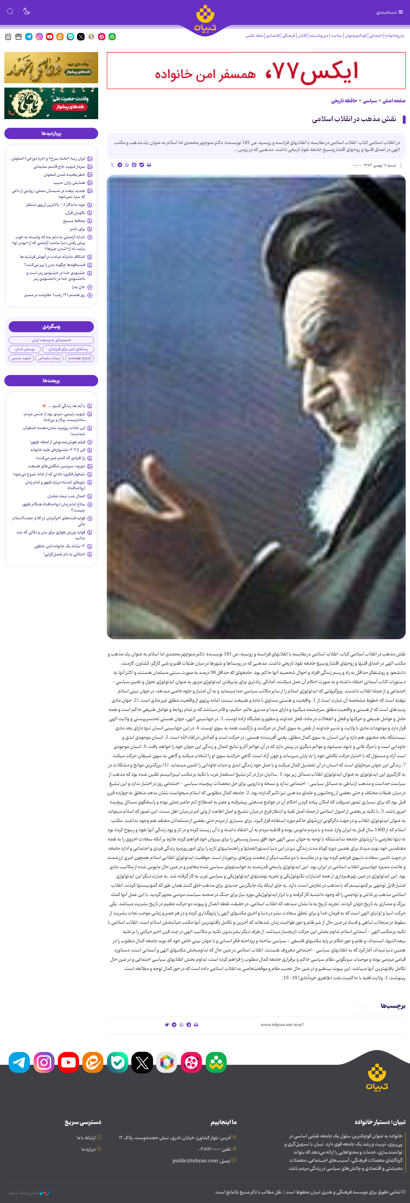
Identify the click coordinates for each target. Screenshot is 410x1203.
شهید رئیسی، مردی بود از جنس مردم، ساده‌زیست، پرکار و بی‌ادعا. (54, 417)
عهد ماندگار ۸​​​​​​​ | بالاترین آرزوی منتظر (55, 205)
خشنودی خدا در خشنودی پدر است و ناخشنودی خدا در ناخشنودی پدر (56, 276)
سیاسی (370, 101)
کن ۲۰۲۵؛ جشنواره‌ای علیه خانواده (58, 450)
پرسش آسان (25, 349)
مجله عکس (254, 36)
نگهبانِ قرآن (75, 213)
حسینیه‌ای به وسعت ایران (51, 340)
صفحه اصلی (394, 101)
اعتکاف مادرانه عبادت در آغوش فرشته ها (52, 257)
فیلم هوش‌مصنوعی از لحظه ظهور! (57, 442)
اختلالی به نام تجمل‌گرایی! (64, 554)
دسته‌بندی (390, 12)
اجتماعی (376, 36)
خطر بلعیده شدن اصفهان (64, 174)
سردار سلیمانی (49, 358)
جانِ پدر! (78, 287)
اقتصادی (273, 36)
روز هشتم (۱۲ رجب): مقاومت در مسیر (55, 295)
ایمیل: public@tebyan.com (202, 1161)
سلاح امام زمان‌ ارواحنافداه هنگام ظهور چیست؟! (54, 507)
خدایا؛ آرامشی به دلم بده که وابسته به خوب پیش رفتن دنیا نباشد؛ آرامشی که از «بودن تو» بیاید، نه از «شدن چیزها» (48, 243)
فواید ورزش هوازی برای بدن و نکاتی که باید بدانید (50, 535)
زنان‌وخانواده (395, 36)
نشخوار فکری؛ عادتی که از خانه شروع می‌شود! (49, 474)
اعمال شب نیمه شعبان (66, 496)
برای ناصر (77, 229)
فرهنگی (288, 36)
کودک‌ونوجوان (356, 36)
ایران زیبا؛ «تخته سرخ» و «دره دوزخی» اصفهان (48, 158)
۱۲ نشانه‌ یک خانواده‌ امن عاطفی (59, 546)
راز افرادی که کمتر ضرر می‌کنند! (60, 458)
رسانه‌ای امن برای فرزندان (68, 349)
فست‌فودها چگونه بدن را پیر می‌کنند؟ (54, 265)
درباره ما (88, 1149)
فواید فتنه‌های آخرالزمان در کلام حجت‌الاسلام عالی (48, 521)
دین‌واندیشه (318, 36)
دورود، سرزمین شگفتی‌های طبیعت (56, 466)
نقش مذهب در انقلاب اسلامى (354, 119)
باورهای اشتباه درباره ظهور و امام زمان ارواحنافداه (55, 485)
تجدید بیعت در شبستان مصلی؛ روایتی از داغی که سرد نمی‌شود (48, 194)
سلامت (336, 36)
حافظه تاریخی (344, 101)
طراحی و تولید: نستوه (30, 1193)
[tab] (51, 133)
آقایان (302, 36)
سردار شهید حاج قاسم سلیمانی (59, 166)
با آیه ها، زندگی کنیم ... (66, 406)
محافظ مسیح (74, 221)
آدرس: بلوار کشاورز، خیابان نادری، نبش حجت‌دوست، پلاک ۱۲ (175, 1138)
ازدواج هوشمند (79, 358)
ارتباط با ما (86, 1138)
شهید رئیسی (21, 358)
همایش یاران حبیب (69, 183)
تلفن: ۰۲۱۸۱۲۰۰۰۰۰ (215, 1149)
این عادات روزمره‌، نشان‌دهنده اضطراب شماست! (54, 431)
